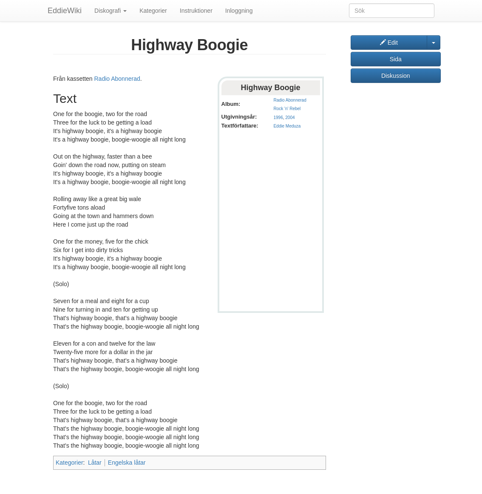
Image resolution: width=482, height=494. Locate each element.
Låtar (95, 462)
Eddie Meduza (287, 126)
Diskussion (395, 75)
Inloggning (239, 10)
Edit (389, 42)
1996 (278, 117)
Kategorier (153, 10)
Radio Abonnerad (289, 100)
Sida (396, 59)
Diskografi (110, 10)
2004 (290, 117)
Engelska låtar (127, 462)
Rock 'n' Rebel (287, 108)
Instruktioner (196, 10)
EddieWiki (65, 10)
